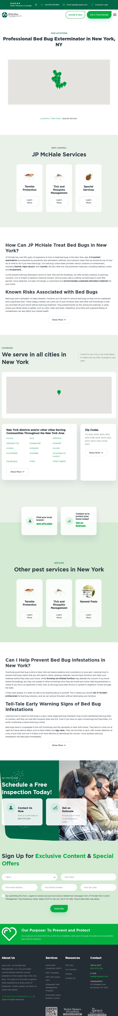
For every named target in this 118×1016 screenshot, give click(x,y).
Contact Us (70, 978)
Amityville (34, 448)
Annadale (34, 453)
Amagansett (35, 443)
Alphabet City (12, 443)
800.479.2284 (96, 968)
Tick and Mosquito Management (59, 188)
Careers (68, 974)
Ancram (56, 448)
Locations (45, 118)
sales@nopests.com (99, 976)
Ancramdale (11, 453)
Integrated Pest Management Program (53, 987)
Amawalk (57, 443)
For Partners (71, 969)
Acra (32, 438)
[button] (58, 83)
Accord (9, 438)
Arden (32, 461)
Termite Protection (29, 186)
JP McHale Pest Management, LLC (17, 996)
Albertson (57, 438)
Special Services (88, 186)
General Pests (88, 599)
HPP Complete (52, 973)
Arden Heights (59, 461)
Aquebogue (11, 461)
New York (56, 118)
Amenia (9, 448)
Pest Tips (69, 965)
